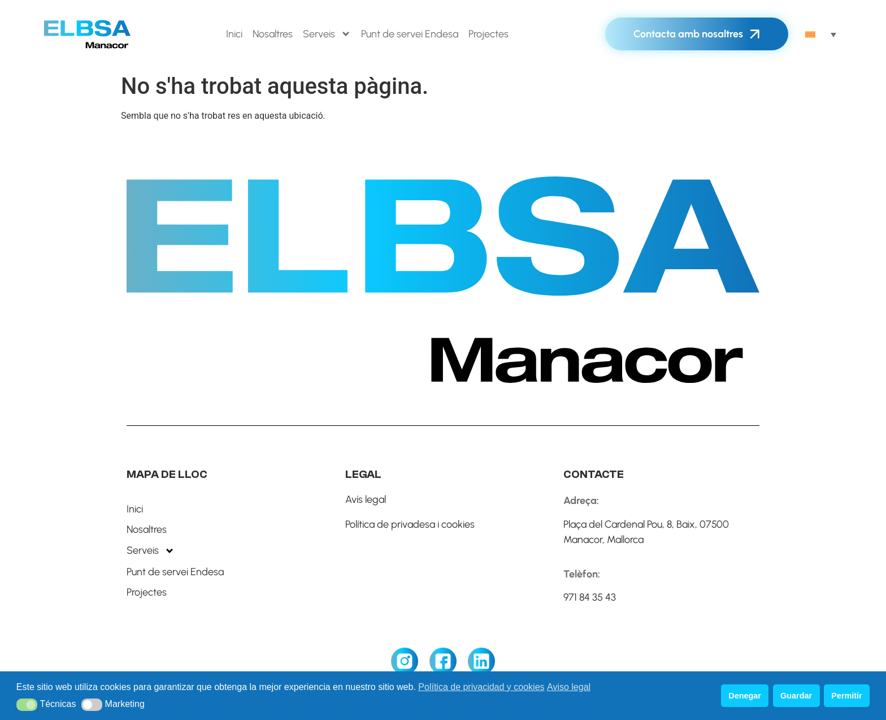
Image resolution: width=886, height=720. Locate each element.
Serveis (327, 34)
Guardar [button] (796, 695)
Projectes (488, 34)
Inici (234, 34)
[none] (821, 34)
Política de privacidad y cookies (481, 687)
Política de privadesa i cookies (410, 524)
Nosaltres (273, 34)
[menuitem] (821, 34)
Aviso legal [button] (568, 687)
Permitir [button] (846, 695)
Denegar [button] (744, 695)
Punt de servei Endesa (409, 34)
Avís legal (365, 499)
